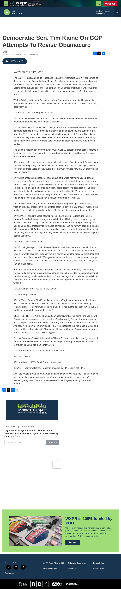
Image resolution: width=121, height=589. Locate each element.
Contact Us (72, 568)
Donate (111, 3)
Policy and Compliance (77, 563)
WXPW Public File (50, 568)
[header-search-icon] (98, 3)
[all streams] (117, 12)
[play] (7, 12)
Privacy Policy (98, 563)
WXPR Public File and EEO (53, 563)
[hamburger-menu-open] (6, 3)
